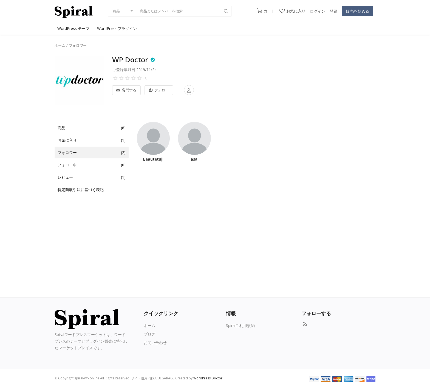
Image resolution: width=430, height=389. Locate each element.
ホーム (60, 45)
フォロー (159, 90)
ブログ (149, 334)
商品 (116, 11)
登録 (333, 11)
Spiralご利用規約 (240, 325)
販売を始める (357, 11)
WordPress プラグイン (117, 28)
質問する (126, 90)
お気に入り (292, 11)
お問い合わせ (155, 342)
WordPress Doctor (207, 378)
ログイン (317, 11)
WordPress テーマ (73, 28)
